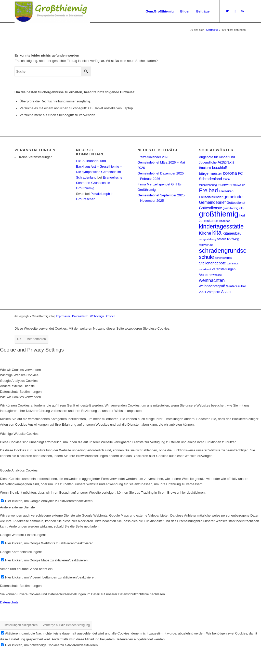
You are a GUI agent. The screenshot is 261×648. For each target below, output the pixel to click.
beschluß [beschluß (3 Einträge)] (219, 168)
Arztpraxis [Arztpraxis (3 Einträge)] (226, 162)
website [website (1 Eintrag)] (217, 274)
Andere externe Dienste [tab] (17, 386)
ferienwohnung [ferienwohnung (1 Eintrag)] (208, 184)
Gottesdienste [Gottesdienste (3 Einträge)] (210, 208)
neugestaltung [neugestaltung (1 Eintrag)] (207, 239)
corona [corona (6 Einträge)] (230, 173)
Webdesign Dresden (102, 316)
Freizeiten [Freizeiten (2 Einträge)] (226, 191)
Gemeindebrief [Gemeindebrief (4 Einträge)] (212, 202)
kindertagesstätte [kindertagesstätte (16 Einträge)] (221, 226)
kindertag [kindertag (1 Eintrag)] (224, 220)
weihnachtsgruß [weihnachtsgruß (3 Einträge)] (212, 286)
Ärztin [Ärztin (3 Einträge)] (225, 292)
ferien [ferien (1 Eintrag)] (226, 179)
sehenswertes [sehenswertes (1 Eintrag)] (223, 257)
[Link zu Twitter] (227, 11)
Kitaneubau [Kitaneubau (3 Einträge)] (232, 233)
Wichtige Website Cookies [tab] (19, 375)
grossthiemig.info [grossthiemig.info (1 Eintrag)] (233, 208)
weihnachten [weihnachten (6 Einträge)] (212, 280)
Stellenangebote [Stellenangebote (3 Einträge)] (212, 263)
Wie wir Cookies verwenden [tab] (20, 370)
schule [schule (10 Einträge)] (206, 257)
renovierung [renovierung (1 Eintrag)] (206, 244)
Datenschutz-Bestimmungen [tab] (21, 392)
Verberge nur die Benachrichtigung (66, 625)
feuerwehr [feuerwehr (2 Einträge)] (225, 185)
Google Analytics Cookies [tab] (18, 381)
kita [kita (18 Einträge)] (216, 232)
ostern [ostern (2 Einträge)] (221, 239)
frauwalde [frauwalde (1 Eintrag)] (239, 184)
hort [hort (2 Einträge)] (242, 215)
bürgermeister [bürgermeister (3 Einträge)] (210, 173)
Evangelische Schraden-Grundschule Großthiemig (99, 183)
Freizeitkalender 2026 (153, 157)
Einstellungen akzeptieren (20, 625)
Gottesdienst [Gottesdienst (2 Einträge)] (236, 203)
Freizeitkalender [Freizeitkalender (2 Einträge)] (211, 197)
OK (19, 339)
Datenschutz (80, 316)
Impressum (63, 316)
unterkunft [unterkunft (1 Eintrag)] (205, 269)
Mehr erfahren (36, 339)
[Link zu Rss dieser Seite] (242, 11)
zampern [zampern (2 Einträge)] (213, 292)
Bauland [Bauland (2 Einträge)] (205, 168)
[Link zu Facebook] (235, 11)
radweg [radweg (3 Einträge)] (233, 239)
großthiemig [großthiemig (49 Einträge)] (218, 214)
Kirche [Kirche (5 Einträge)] (205, 233)
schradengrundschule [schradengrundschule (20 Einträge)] (228, 250)
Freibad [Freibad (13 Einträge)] (208, 190)
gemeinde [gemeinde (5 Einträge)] (233, 196)
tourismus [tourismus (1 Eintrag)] (233, 263)
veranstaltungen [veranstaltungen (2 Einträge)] (224, 269)
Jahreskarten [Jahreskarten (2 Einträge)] (208, 221)
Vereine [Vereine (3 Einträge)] (205, 275)
